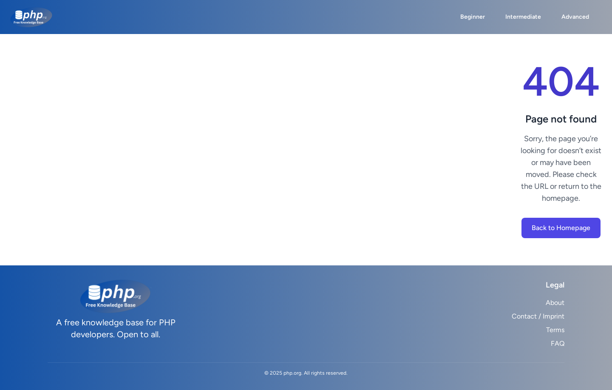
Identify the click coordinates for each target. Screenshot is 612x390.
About (555, 303)
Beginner (472, 16)
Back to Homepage (561, 228)
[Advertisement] (265, 149)
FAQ (557, 343)
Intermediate (523, 16)
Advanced (575, 16)
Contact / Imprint (538, 316)
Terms (555, 330)
